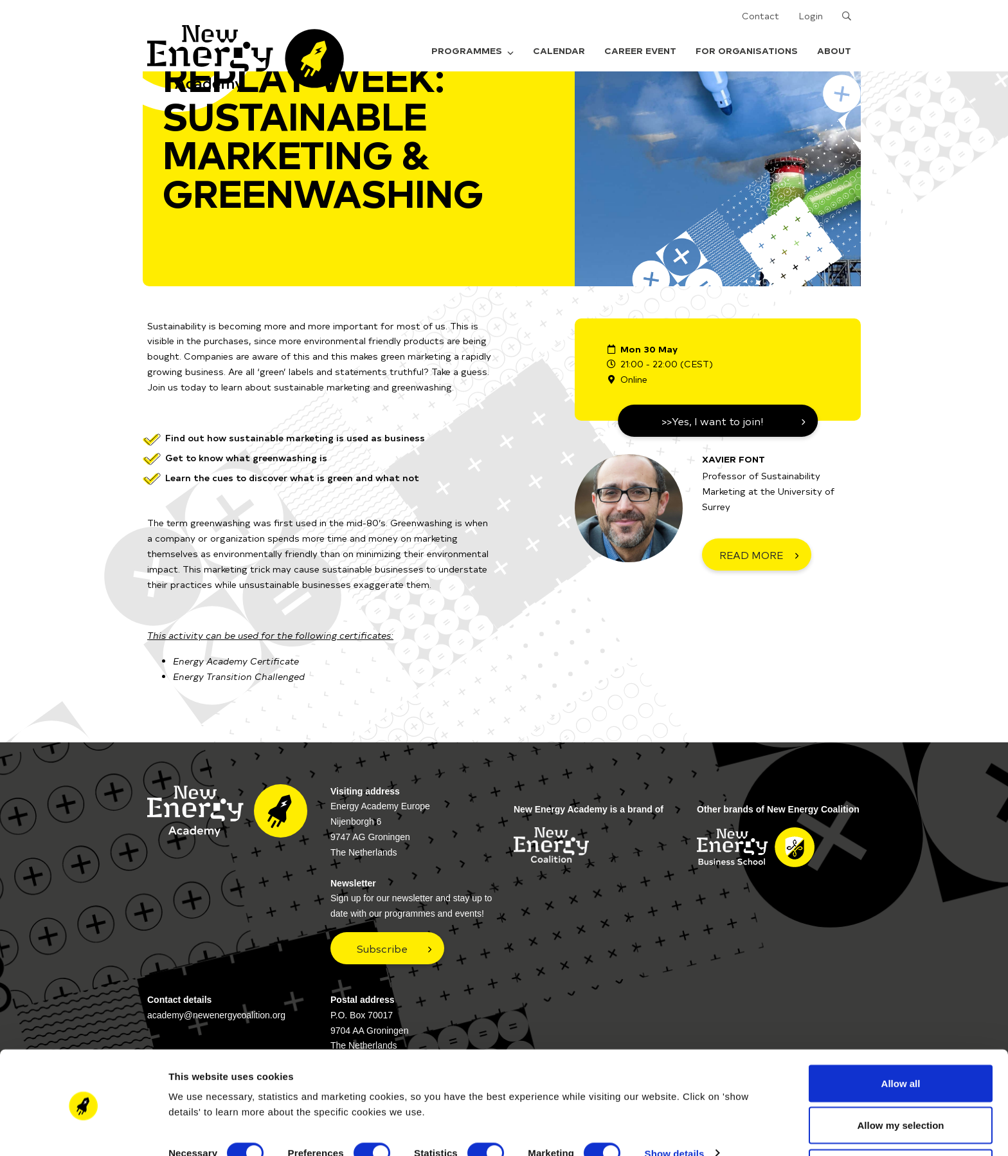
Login (810, 16)
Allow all (901, 1037)
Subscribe (382, 948)
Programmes (472, 50)
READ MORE (751, 554)
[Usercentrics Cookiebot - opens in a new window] (83, 1131)
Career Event (640, 50)
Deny (901, 1121)
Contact (760, 16)
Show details (675, 1107)
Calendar (559, 50)
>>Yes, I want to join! (713, 421)
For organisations (747, 50)
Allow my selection (900, 1079)
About (834, 50)
